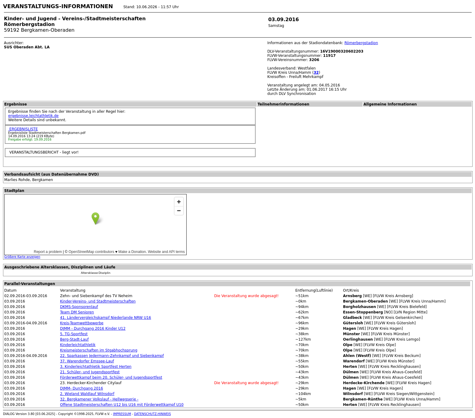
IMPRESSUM (122, 414)
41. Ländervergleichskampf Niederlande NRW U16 (105, 318)
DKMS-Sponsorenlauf (79, 307)
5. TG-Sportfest (74, 334)
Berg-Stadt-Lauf (74, 339)
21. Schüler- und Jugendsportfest (90, 372)
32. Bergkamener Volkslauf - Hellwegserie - (99, 399)
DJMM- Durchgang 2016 (81, 388)
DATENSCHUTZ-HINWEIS (152, 414)
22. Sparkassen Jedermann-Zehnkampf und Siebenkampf (112, 356)
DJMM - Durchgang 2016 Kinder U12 (92, 328)
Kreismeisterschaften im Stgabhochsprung (98, 350)
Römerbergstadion (361, 43)
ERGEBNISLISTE (23, 129)
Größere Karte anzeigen (22, 256)
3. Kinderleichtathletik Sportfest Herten (95, 367)
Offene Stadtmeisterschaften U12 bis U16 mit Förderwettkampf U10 (122, 405)
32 (316, 72)
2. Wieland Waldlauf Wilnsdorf (87, 394)
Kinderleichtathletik (77, 345)
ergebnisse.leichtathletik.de (33, 116)
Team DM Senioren (77, 312)
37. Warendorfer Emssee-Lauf (87, 361)
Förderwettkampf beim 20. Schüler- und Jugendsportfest (111, 377)
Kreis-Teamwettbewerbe (81, 323)
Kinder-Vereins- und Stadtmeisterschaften (98, 301)
